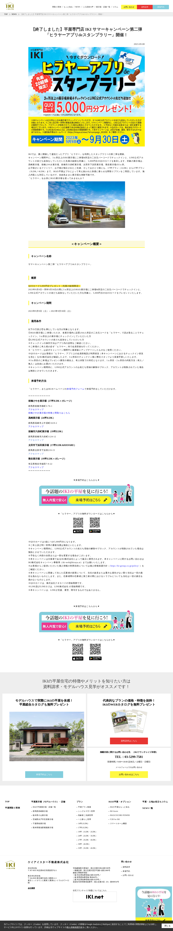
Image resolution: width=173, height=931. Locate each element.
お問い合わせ (129, 7)
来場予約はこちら (44, 774)
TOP (7, 802)
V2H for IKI (115, 819)
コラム (115, 7)
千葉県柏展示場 (39, 823)
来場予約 (160, 7)
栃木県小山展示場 (40, 815)
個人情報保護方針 (81, 927)
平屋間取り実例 (12, 808)
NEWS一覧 (147, 808)
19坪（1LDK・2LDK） (87, 832)
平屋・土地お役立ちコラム (155, 802)
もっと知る (68, 7)
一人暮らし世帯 (84, 819)
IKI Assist (114, 811)
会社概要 (31, 888)
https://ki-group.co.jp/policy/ (124, 566)
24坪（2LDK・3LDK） (87, 836)
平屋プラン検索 (84, 807)
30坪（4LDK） (84, 844)
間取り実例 (56, 7)
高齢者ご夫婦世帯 (85, 815)
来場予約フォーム (75, 389)
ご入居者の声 (88, 7)
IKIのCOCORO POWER (120, 815)
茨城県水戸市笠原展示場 (43, 819)
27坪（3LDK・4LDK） (87, 840)
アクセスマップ (36, 409)
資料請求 (144, 7)
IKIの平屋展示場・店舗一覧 (44, 807)
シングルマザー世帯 (86, 811)
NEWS (77, 7)
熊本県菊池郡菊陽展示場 (43, 828)
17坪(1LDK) (83, 828)
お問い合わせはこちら (129, 774)
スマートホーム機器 (118, 823)
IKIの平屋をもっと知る (120, 807)
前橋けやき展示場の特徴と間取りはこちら (49, 413)
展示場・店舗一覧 (103, 7)
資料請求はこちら (129, 741)
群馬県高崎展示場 (40, 811)
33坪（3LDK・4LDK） (87, 848)
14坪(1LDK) (83, 823)
